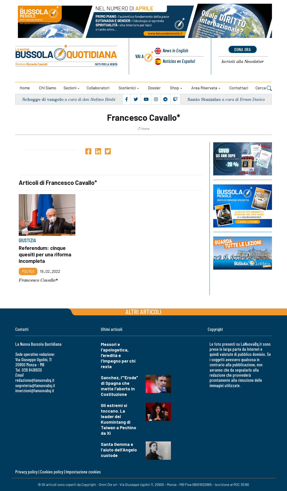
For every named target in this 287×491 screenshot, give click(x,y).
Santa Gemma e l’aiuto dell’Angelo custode (119, 449)
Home (25, 87)
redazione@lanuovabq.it (34, 380)
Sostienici (127, 87)
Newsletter (243, 62)
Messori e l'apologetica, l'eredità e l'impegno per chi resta (118, 355)
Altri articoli (143, 312)
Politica (28, 271)
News (175, 50)
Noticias (179, 61)
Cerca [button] (264, 88)
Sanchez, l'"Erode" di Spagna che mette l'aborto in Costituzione (119, 386)
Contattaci (238, 87)
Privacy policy (26, 471)
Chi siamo (47, 87)
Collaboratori (98, 87)
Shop (174, 87)
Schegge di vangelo (43, 99)
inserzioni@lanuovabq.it (34, 390)
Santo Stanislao (204, 99)
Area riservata (204, 87)
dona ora (242, 49)
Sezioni (70, 87)
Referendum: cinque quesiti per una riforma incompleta (45, 254)
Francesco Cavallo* (38, 280)
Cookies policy (51, 471)
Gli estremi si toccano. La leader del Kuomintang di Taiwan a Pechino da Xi (118, 419)
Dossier (154, 87)
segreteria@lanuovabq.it (35, 385)
